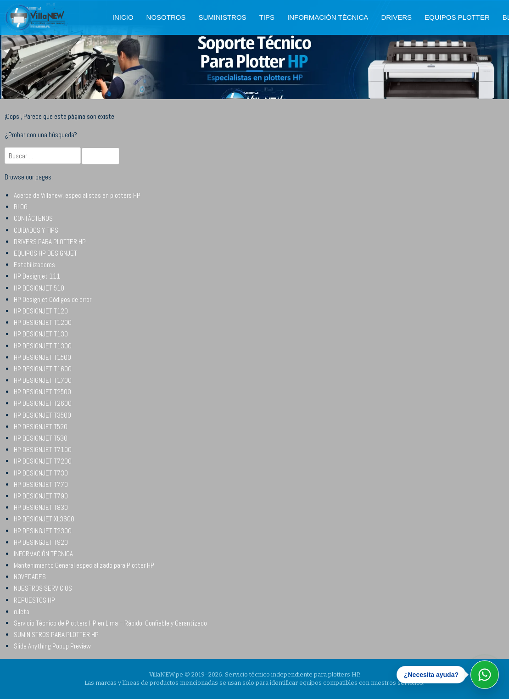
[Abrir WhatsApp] (484, 674)
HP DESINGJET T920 (41, 542)
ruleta (21, 611)
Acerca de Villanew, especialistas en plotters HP (77, 195)
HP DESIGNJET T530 (40, 438)
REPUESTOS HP (34, 600)
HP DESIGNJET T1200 (43, 322)
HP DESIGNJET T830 (41, 507)
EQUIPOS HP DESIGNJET (45, 253)
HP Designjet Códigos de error (52, 299)
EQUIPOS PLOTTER (457, 17)
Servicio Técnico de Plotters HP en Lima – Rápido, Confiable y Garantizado (110, 623)
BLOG (21, 206)
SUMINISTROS (222, 17)
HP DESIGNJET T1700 (43, 380)
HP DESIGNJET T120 (41, 311)
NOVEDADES (30, 576)
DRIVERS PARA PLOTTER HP (50, 241)
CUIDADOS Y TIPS (36, 230)
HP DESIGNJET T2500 (42, 391)
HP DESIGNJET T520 (40, 426)
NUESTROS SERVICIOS (43, 588)
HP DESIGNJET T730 (41, 473)
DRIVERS (396, 17)
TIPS (266, 17)
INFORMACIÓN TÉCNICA (327, 17)
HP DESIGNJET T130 (41, 334)
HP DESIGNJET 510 (39, 288)
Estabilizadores (34, 264)
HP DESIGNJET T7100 (43, 449)
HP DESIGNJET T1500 (42, 357)
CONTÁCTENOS (33, 218)
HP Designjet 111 (37, 276)
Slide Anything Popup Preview (52, 646)
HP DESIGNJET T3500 (42, 415)
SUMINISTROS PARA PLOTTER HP (56, 634)
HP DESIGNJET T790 (41, 496)
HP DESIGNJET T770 (41, 484)
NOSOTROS (166, 17)
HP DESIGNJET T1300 (43, 345)
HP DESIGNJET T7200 (43, 461)
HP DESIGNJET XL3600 (44, 518)
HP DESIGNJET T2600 (43, 403)
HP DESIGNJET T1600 (43, 368)
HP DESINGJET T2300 (43, 530)
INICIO (123, 17)
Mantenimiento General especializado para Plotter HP (84, 565)
